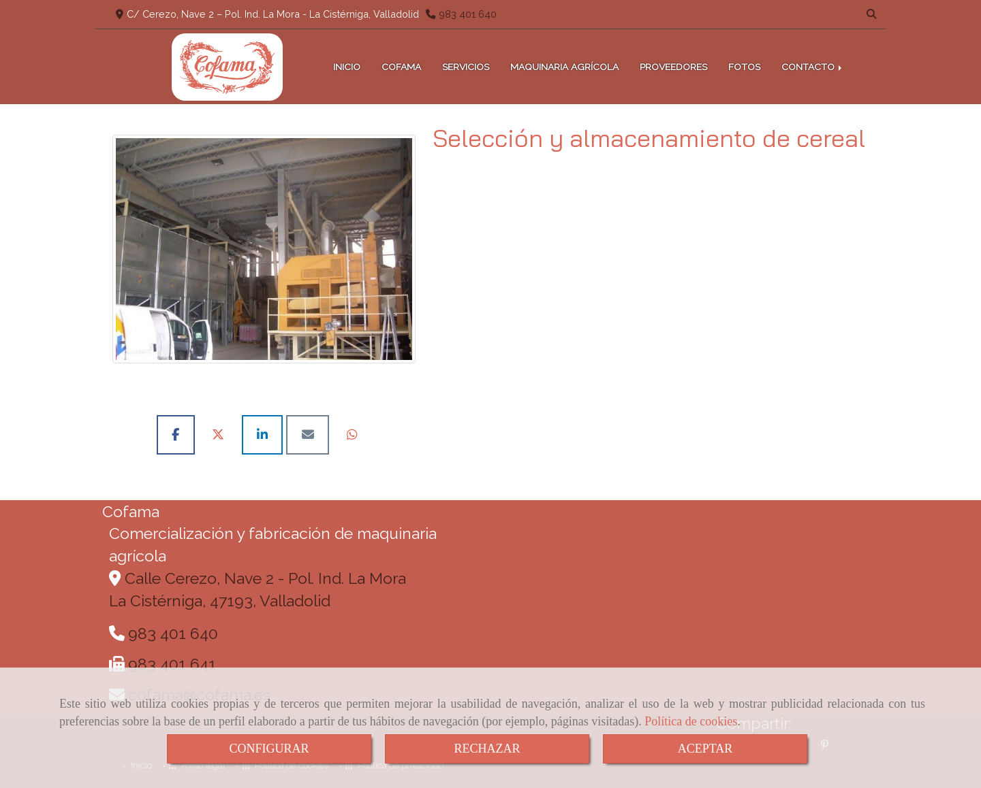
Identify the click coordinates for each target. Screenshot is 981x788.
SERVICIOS (465, 66)
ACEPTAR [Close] (705, 748)
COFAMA (401, 66)
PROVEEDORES (673, 66)
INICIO (346, 66)
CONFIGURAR (269, 748)
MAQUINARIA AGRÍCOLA (564, 66)
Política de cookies (690, 721)
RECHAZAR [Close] (487, 748)
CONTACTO (812, 66)
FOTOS (744, 66)
